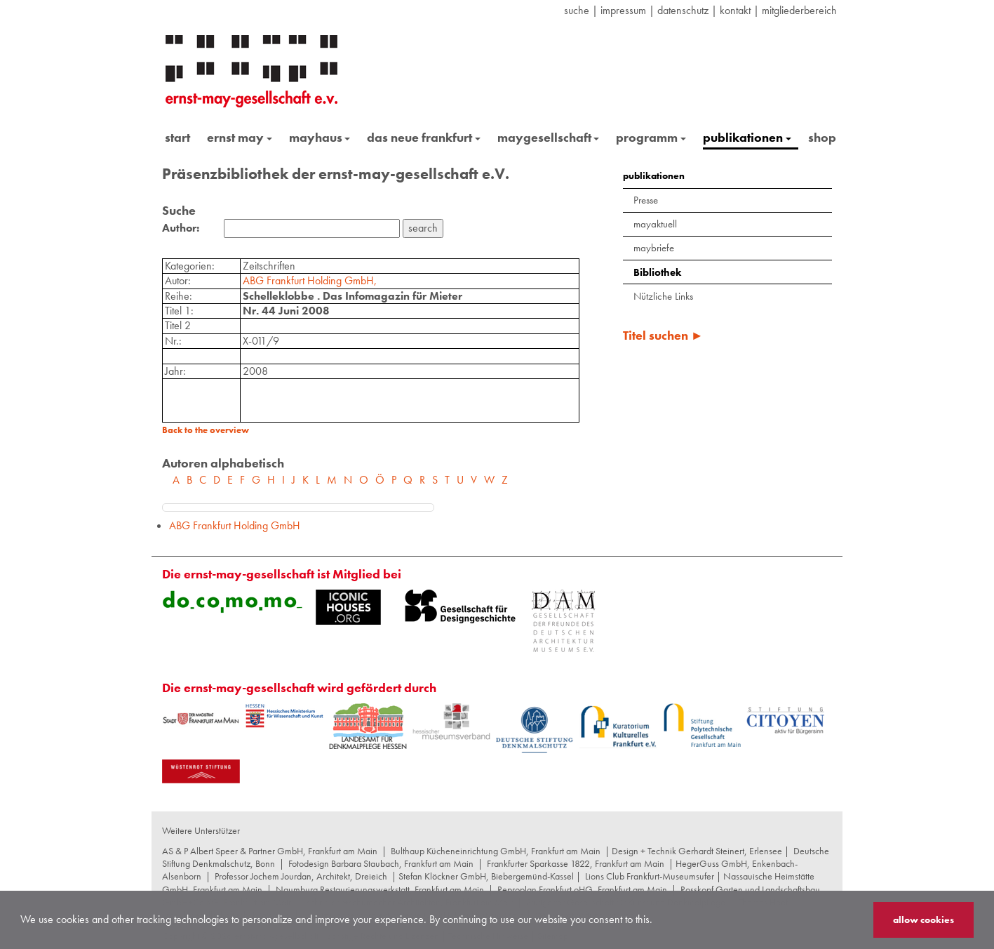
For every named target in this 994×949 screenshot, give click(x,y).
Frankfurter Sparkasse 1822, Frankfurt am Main (575, 863)
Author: (180, 228)
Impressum (623, 10)
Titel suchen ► (663, 335)
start (177, 137)
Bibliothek (657, 272)
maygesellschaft (548, 137)
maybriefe (653, 248)
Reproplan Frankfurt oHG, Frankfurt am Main (582, 889)
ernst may (239, 137)
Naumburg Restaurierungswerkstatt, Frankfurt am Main (380, 889)
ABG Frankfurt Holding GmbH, (310, 280)
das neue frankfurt (424, 137)
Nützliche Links (663, 296)
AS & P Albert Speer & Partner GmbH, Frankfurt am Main (269, 850)
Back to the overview (205, 430)
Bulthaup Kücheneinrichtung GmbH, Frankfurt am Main (495, 850)
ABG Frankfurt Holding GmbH (234, 525)
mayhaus (320, 137)
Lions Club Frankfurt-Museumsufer (649, 876)
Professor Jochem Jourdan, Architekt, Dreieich (301, 876)
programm (651, 137)
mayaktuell (655, 224)
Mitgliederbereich (799, 10)
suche (576, 10)
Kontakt (735, 10)
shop (822, 137)
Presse (645, 200)
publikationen (747, 137)
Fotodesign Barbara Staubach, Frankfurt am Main (381, 863)
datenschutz (682, 10)
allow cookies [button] (923, 919)
